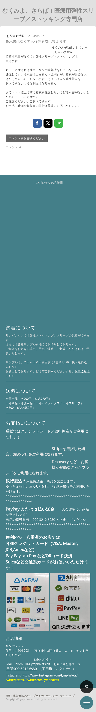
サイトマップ (67, 695)
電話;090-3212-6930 (21, 668)
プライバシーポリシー (45, 695)
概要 (8, 695)
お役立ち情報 (16, 36)
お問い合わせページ (66, 664)
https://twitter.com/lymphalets (37, 680)
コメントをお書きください (27, 138)
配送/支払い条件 (22, 695)
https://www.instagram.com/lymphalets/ (49, 675)
